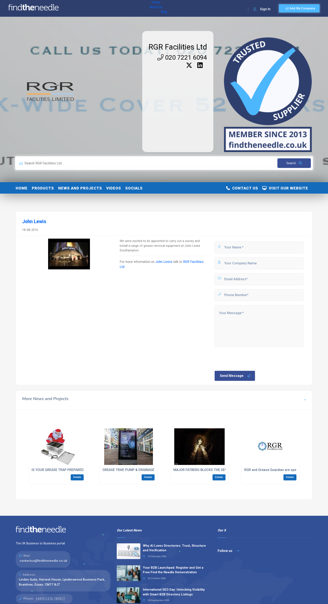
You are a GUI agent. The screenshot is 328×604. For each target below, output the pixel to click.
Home (73, 8)
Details (77, 477)
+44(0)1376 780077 (50, 598)
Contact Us (242, 188)
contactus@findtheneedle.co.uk (43, 561)
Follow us (228, 551)
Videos (113, 188)
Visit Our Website (285, 188)
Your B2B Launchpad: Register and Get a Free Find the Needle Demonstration (173, 570)
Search (294, 163)
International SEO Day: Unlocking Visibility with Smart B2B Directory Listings (174, 592)
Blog (104, 8)
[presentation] (246, 358)
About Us (89, 8)
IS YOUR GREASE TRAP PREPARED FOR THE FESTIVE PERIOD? (79, 470)
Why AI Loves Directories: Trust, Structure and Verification (174, 548)
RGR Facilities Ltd (178, 47)
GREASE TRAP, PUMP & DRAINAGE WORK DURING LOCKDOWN (149, 470)
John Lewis (164, 262)
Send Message (235, 376)
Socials (134, 188)
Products (43, 188)
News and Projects (80, 188)
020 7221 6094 (182, 57)
